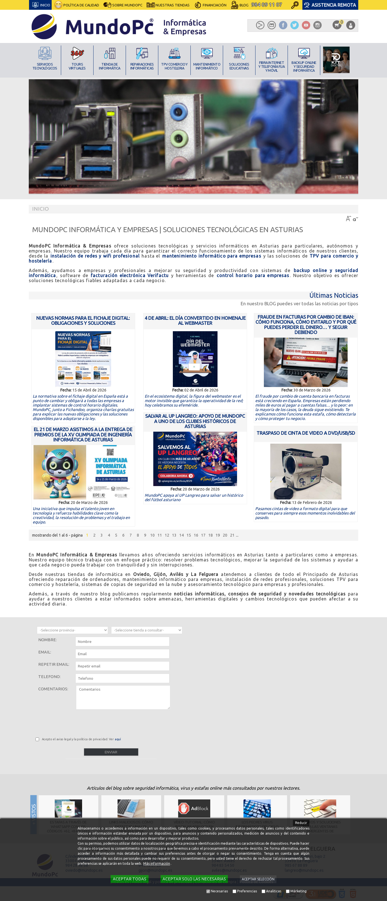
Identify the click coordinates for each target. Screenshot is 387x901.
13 (174, 535)
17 (203, 535)
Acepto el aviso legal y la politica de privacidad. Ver (81, 739)
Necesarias (219, 891)
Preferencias (247, 891)
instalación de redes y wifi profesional (95, 255)
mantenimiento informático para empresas (211, 255)
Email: (44, 652)
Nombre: (47, 640)
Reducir (301, 823)
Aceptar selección (258, 879)
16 (196, 535)
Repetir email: (53, 664)
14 (181, 535)
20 (225, 535)
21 (232, 535)
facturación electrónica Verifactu (130, 275)
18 (210, 535)
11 (159, 535)
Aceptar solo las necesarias (194, 879)
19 (218, 535)
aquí (118, 739)
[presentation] (77, 722)
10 (152, 535)
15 (189, 535)
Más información (156, 863)
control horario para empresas (253, 275)
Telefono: (49, 676)
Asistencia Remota (334, 5)
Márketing (298, 891)
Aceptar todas (129, 879)
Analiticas (273, 891)
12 (167, 535)
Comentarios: (53, 689)
